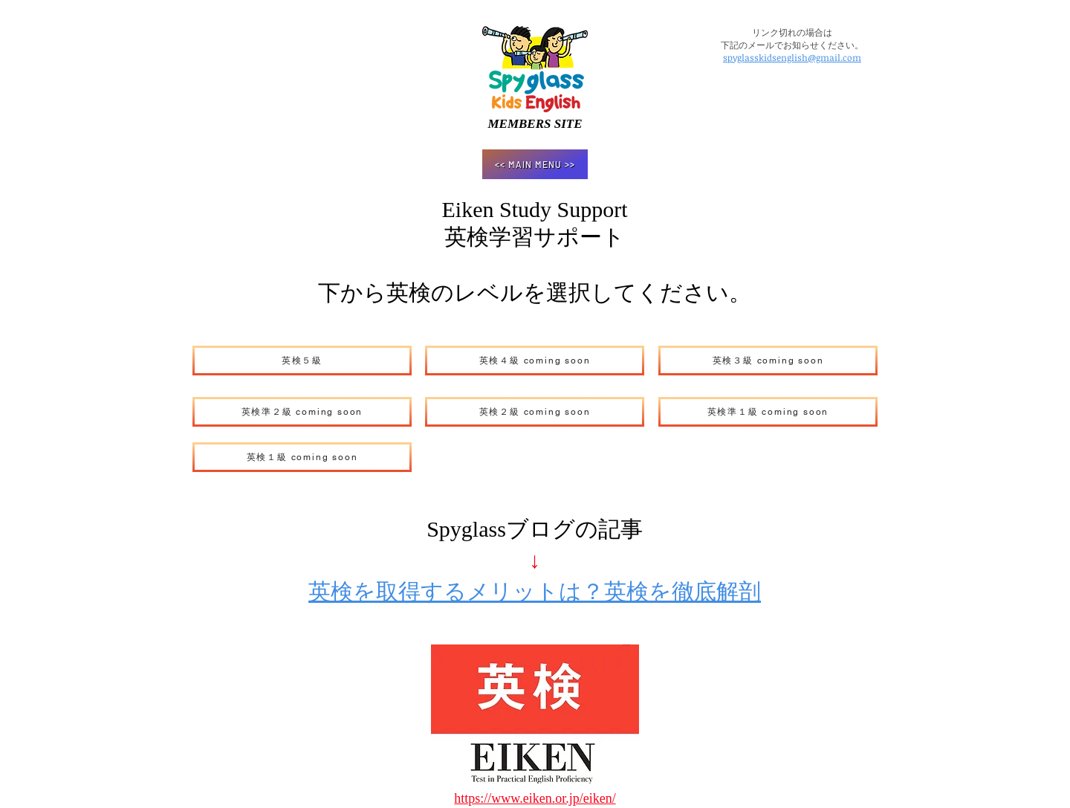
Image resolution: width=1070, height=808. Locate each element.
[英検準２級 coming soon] (302, 412)
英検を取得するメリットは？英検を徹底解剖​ (534, 591)
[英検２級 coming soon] (534, 412)
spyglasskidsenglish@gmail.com (792, 57)
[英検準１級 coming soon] (768, 412)
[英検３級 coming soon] (768, 360)
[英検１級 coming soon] (302, 457)
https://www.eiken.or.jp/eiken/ (534, 798)
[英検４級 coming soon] (534, 360)
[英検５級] (302, 360)
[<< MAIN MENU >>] (535, 164)
